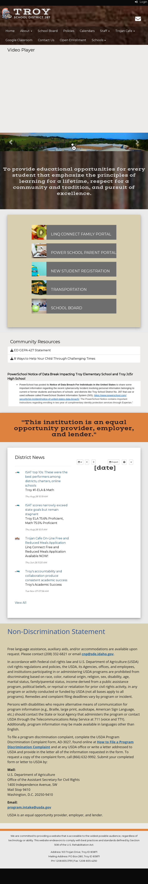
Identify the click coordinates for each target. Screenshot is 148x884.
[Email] (138, 20)
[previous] (87, 462)
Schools (99, 40)
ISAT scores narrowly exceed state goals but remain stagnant (46, 510)
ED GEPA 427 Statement (30, 350)
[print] (124, 462)
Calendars (87, 31)
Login (141, 2)
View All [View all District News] (20, 602)
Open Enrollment (73, 40)
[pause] (74, 148)
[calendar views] (131, 462)
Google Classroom (19, 40)
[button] (11, 142)
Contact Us (46, 40)
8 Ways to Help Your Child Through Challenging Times (52, 358)
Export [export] (113, 462)
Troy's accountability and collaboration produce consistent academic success (46, 576)
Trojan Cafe (125, 31)
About (26, 31)
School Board (48, 31)
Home (10, 31)
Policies (68, 31)
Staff (105, 31)
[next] (93, 462)
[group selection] (80, 462)
